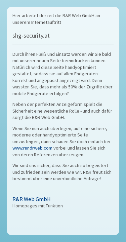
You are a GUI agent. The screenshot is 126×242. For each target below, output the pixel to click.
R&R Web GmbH (31, 199)
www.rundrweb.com (32, 148)
